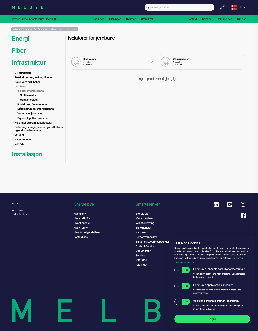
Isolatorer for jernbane (30, 90)
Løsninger (115, 19)
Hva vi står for (82, 218)
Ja (178, 270)
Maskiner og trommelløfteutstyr (33, 122)
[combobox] (179, 7)
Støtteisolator (28, 95)
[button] (103, 204)
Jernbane (20, 86)
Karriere (141, 232)
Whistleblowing (145, 223)
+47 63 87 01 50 (19, 210)
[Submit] (147, 7)
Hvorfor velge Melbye (87, 232)
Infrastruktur (29, 62)
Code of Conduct (149, 246)
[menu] (237, 7)
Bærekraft (147, 19)
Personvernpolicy (146, 237)
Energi (20, 38)
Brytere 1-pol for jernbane (32, 118)
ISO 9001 (144, 260)
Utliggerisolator (29, 99)
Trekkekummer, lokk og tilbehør (34, 77)
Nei (186, 270)
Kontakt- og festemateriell (32, 104)
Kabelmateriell (23, 139)
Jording (19, 134)
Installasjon (27, 154)
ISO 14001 (145, 264)
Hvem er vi (80, 213)
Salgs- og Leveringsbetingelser (154, 241)
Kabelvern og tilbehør (27, 81)
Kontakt (192, 19)
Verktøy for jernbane (29, 113)
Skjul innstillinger (184, 262)
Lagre (212, 319)
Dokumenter (224, 19)
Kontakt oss (81, 237)
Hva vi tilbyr (81, 227)
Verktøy (19, 143)
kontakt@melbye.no (20, 214)
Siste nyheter (143, 227)
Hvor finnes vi (82, 223)
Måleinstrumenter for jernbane (35, 108)
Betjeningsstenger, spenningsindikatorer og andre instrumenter (39, 129)
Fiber (19, 50)
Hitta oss (16, 203)
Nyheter (131, 19)
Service (207, 19)
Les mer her (237, 258)
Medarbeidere (144, 218)
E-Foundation (23, 72)
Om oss (241, 19)
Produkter (98, 19)
